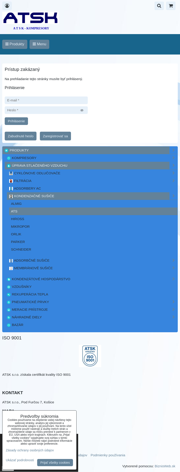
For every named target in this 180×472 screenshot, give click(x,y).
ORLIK (16, 234)
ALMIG (16, 203)
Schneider (21, 249)
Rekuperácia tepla (27, 294)
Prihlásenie (16, 121)
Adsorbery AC (25, 188)
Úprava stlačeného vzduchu (92, 165)
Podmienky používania (108, 455)
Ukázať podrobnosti (20, 460)
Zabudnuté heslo (20, 136)
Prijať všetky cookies (55, 462)
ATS (14, 211)
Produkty (91, 150)
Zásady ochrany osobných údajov (30, 450)
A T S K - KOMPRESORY (31, 28)
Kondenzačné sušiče (93, 196)
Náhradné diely (92, 317)
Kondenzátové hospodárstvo (92, 279)
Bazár (14, 325)
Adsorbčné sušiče (93, 260)
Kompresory (92, 158)
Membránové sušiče (93, 268)
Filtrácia (93, 180)
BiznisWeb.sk (165, 466)
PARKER (18, 242)
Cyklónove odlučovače (93, 173)
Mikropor (20, 226)
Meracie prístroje (92, 309)
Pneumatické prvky (92, 302)
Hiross (17, 219)
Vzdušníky (19, 287)
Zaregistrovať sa (55, 136)
